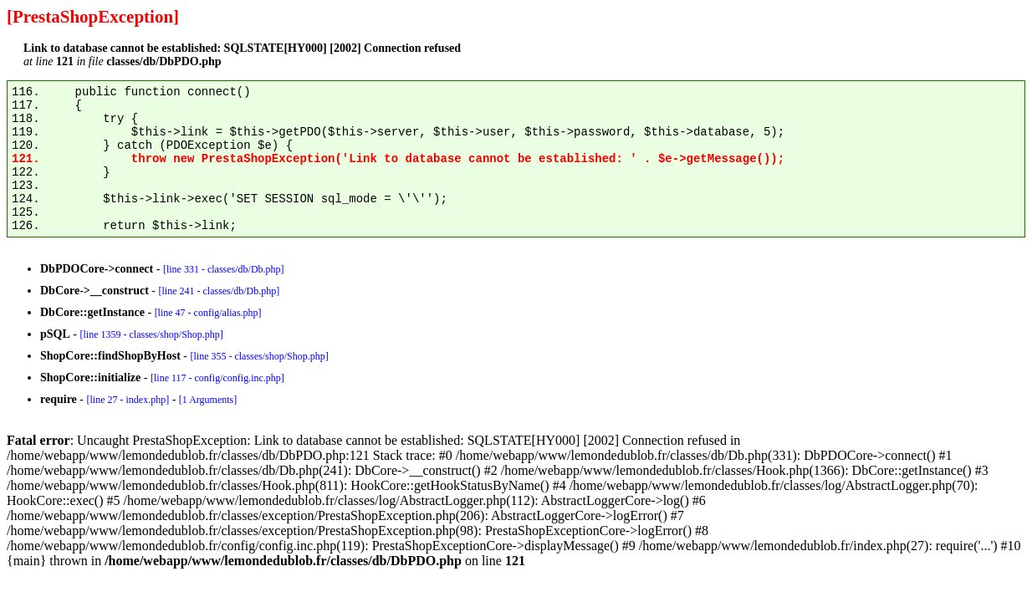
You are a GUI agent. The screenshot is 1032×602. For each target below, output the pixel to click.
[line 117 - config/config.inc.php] (217, 378)
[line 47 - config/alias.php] (208, 313)
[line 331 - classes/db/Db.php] (223, 269)
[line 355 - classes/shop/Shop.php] (259, 356)
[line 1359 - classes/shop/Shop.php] (150, 334)
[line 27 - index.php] (127, 400)
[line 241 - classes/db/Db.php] (218, 291)
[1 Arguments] (208, 400)
